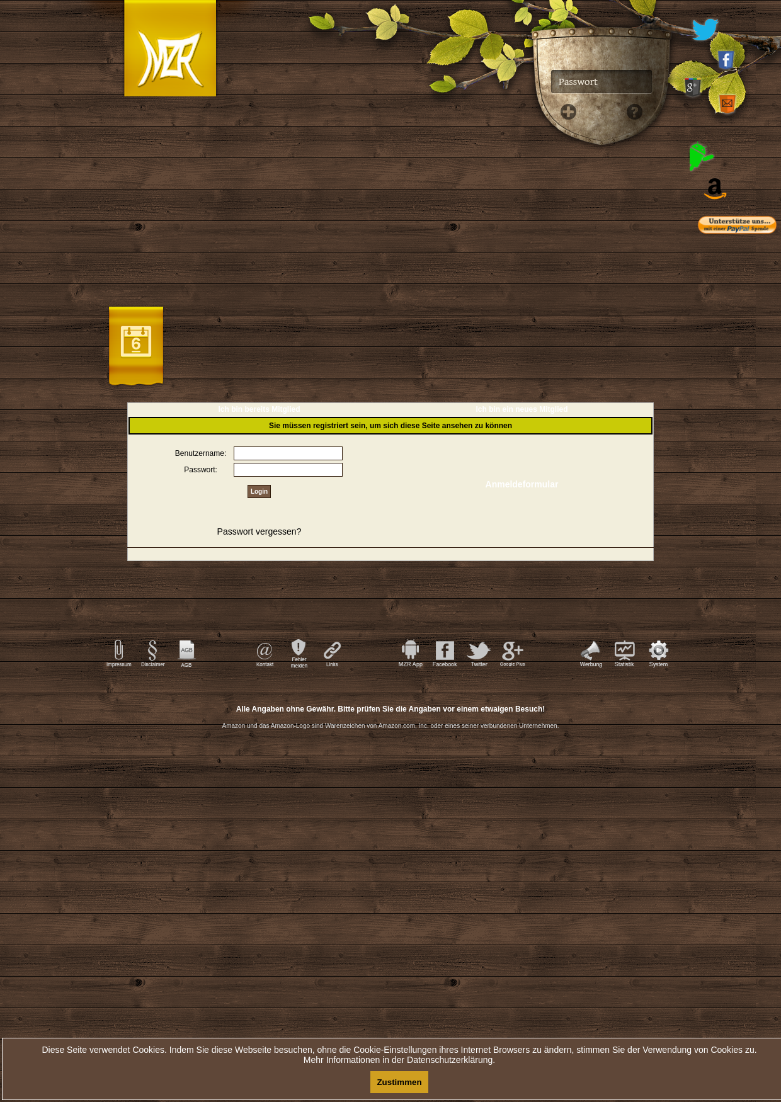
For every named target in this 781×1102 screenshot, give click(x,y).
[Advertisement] (390, 798)
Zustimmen (399, 1082)
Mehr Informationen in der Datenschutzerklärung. (399, 1060)
